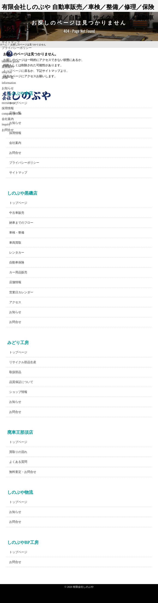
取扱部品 (15, 372)
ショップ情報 (18, 392)
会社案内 (15, 143)
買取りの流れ (18, 452)
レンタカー (16, 252)
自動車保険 (16, 262)
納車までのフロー (21, 222)
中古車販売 (16, 212)
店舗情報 (15, 282)
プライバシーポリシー (17, 47)
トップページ (11, 36)
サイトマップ (18, 172)
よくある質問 (18, 461)
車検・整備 (16, 232)
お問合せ (15, 152)
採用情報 (15, 133)
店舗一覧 (15, 113)
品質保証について (21, 382)
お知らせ (15, 123)
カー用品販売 (18, 272)
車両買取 (15, 242)
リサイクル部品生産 (22, 362)
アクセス (15, 302)
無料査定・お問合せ (22, 472)
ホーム (3, 44)
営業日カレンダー (21, 292)
